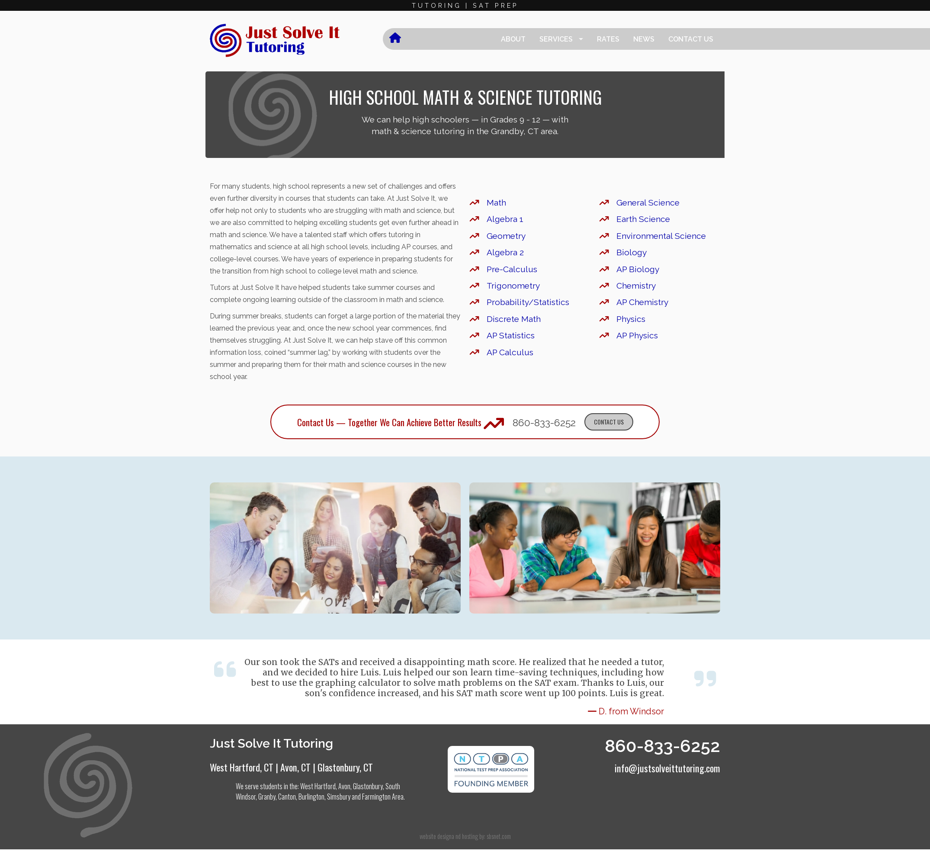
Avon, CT (295, 767)
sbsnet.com (499, 836)
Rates (608, 39)
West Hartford (318, 786)
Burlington (311, 796)
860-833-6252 (544, 422)
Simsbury (338, 796)
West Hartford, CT (241, 767)
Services (556, 39)
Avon (344, 786)
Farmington (376, 796)
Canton (287, 796)
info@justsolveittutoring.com (667, 768)
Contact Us (690, 39)
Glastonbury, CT (345, 767)
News (643, 39)
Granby (267, 796)
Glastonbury (368, 786)
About (513, 39)
